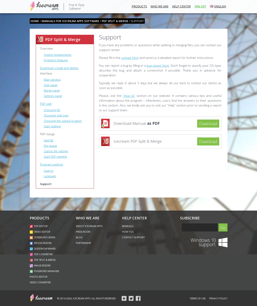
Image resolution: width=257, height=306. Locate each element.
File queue (50, 146)
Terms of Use (198, 298)
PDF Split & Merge (115, 21)
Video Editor (40, 231)
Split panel (50, 85)
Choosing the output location (63, 121)
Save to (48, 171)
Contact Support (133, 237)
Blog (79, 237)
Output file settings (56, 151)
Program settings (51, 164)
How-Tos (128, 231)
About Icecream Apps (89, 226)
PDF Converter (41, 254)
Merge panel (52, 90)
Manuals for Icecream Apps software (70, 21)
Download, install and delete (59, 68)
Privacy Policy (218, 298)
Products (139, 6)
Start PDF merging (55, 157)
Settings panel (53, 96)
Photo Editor (38, 276)
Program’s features (56, 60)
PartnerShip (83, 243)
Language (50, 176)
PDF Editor (39, 226)
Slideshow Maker (43, 248)
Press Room (83, 231)
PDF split (46, 104)
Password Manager (44, 271)
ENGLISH (218, 6)
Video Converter (40, 282)
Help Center (181, 6)
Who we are (159, 6)
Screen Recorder (42, 237)
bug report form (158, 65)
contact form (130, 58)
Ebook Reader (41, 243)
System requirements (57, 55)
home (35, 21)
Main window (52, 80)
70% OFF (200, 6)
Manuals (127, 226)
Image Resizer (40, 265)
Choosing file (52, 110)
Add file (48, 140)
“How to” (129, 96)
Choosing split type (56, 115)
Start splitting (52, 126)
